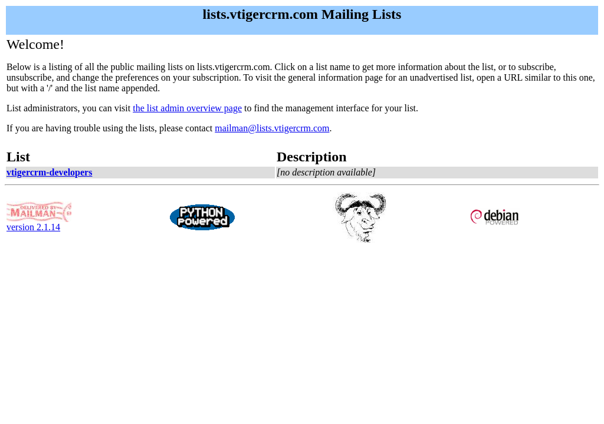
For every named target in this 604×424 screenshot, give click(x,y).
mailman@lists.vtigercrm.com (272, 128)
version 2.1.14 (38, 223)
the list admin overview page (187, 108)
